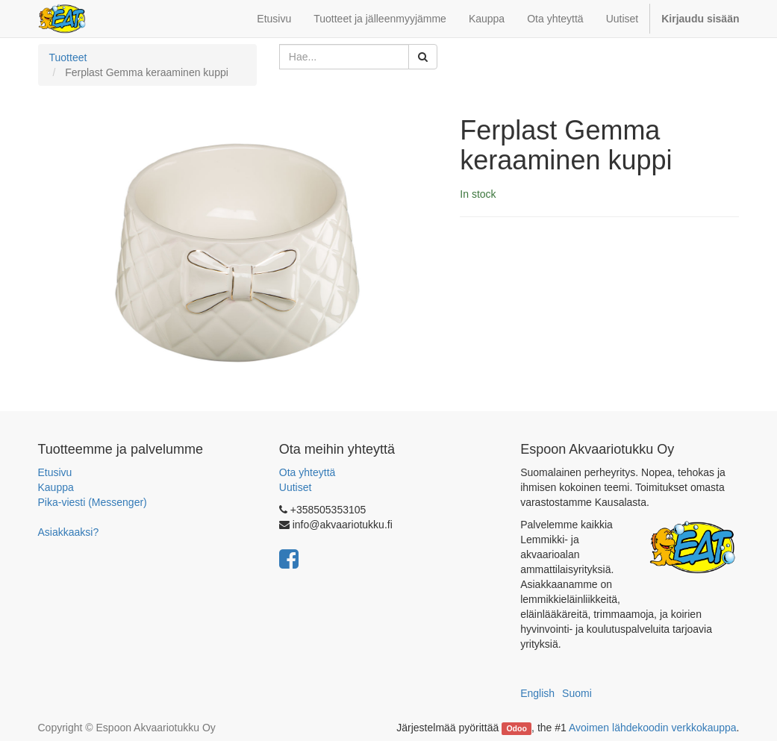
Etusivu (55, 472)
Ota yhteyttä (307, 472)
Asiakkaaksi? (68, 532)
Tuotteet (68, 57)
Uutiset (295, 487)
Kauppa (56, 487)
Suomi (577, 693)
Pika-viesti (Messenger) (92, 502)
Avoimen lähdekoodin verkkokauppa (653, 728)
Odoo (516, 728)
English (537, 693)
